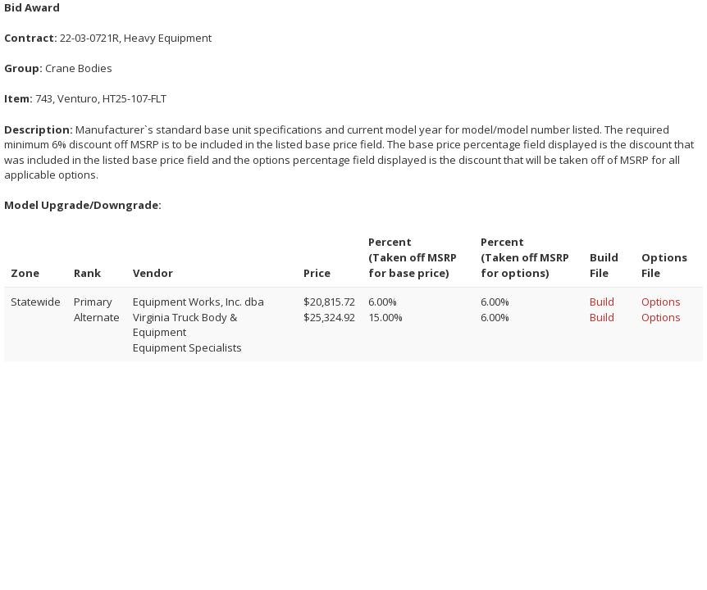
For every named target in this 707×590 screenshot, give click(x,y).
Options (661, 301)
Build (602, 301)
